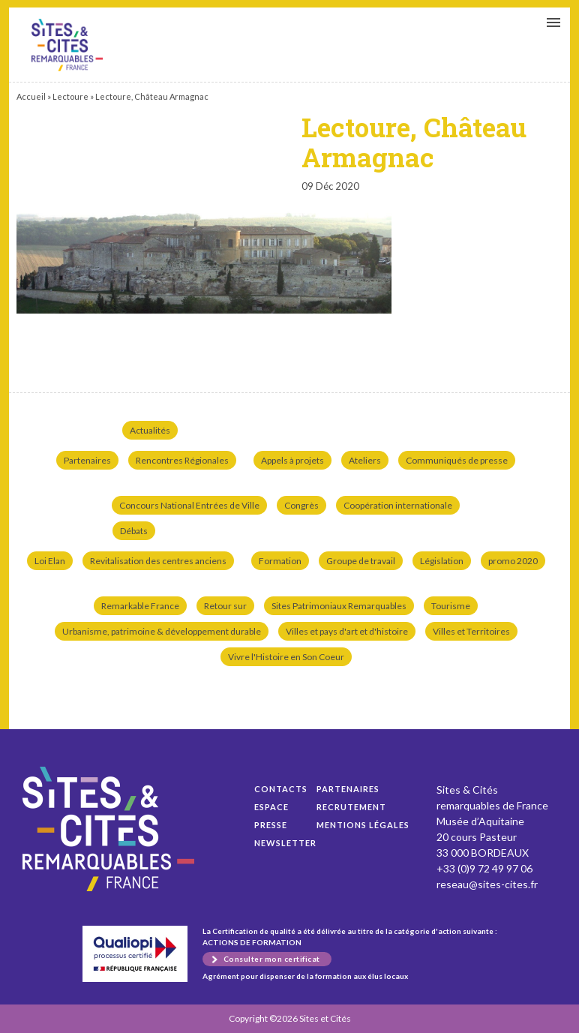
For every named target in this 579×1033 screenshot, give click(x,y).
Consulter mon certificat (272, 958)
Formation (280, 560)
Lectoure (70, 96)
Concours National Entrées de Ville (189, 505)
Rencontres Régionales (182, 460)
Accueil (31, 96)
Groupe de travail (360, 560)
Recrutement (351, 807)
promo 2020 (513, 560)
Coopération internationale (398, 505)
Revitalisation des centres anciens (158, 560)
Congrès (301, 505)
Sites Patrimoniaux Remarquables (339, 605)
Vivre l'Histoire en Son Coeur (286, 656)
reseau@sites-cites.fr (487, 884)
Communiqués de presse (457, 460)
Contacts (281, 789)
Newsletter (285, 843)
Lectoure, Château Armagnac (67, 45)
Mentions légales (363, 825)
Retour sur (225, 605)
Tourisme (450, 605)
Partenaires (87, 460)
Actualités (150, 430)
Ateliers (365, 460)
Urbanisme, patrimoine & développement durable (161, 631)
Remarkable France (140, 605)
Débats (134, 530)
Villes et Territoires (471, 631)
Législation (442, 560)
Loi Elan (49, 560)
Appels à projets (292, 460)
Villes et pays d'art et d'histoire (347, 631)
